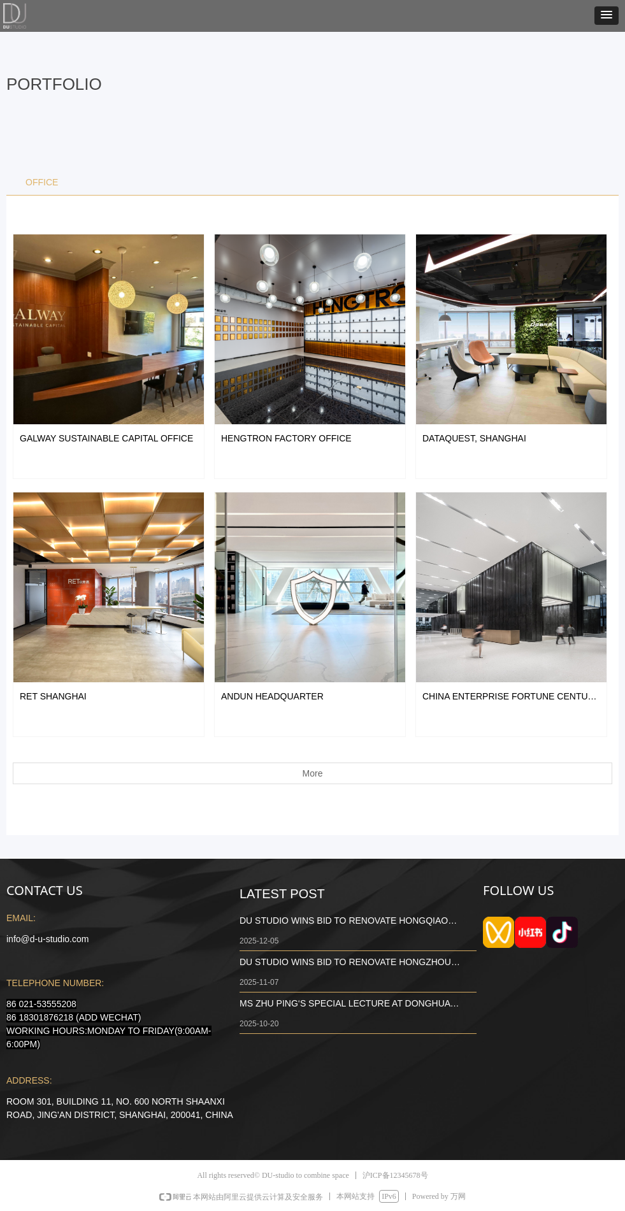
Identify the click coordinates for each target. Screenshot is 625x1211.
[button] (606, 15)
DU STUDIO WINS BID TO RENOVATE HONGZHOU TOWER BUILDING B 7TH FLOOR (345, 963)
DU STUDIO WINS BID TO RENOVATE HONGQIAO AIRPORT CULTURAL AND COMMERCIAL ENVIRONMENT (344, 921)
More (313, 773)
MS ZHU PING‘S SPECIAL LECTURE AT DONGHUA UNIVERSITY (345, 1004)
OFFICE (41, 182)
